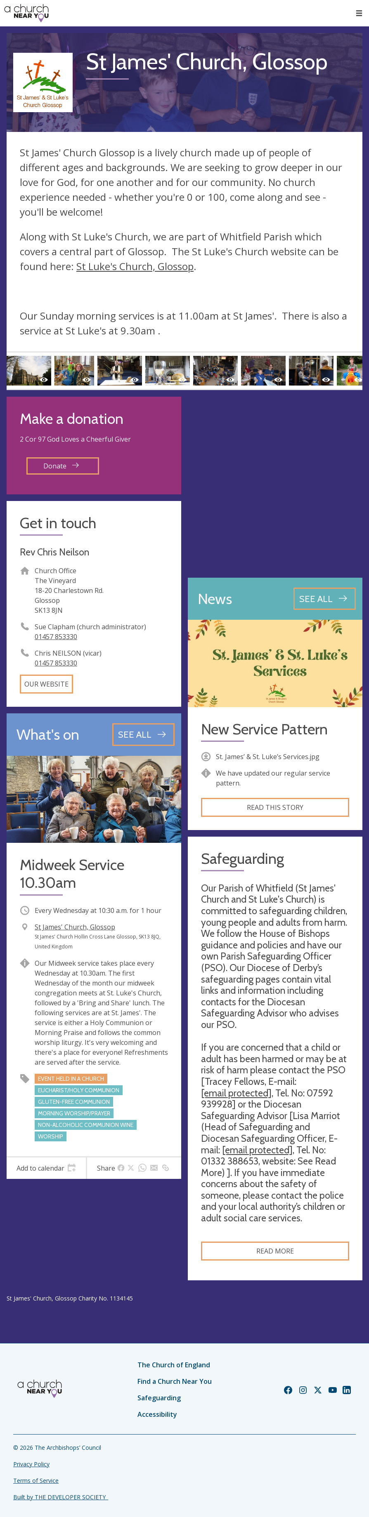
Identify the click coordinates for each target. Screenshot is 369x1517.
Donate (61, 465)
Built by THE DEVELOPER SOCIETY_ (60, 1497)
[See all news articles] (324, 599)
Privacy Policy (31, 1464)
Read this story (275, 807)
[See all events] (143, 734)
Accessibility (157, 1414)
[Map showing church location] (275, 484)
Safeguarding (159, 1397)
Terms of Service (36, 1480)
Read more (275, 1251)
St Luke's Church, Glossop (135, 266)
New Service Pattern (264, 729)
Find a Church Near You (174, 1381)
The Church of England (173, 1364)
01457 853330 (56, 636)
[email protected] (236, 1093)
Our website (46, 684)
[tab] (46, 1168)
